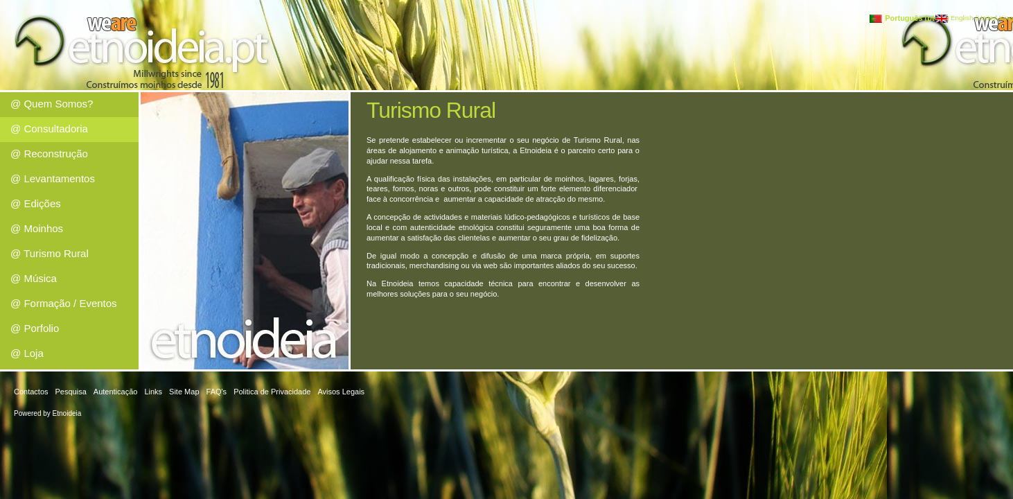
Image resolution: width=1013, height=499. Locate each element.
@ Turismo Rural (49, 253)
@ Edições (35, 203)
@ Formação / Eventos (63, 303)
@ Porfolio (34, 328)
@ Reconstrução (49, 153)
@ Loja (27, 353)
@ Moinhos (36, 228)
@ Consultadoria (49, 128)
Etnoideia (67, 413)
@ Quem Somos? (51, 104)
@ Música (33, 278)
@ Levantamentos (52, 178)
